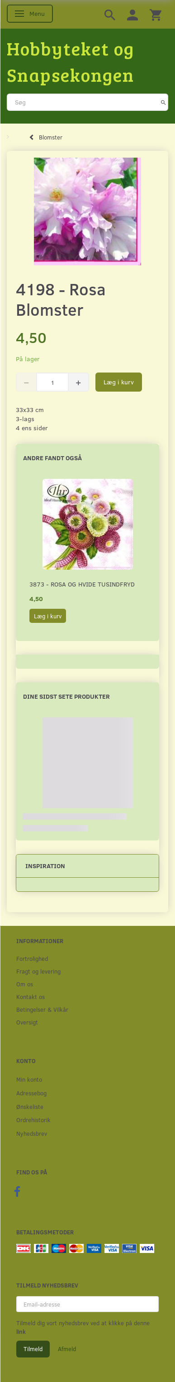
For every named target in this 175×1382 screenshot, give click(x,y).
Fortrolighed (32, 958)
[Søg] (163, 102)
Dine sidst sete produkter (66, 696)
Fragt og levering (38, 971)
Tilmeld (33, 1349)
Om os (24, 984)
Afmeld (67, 1349)
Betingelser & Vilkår (42, 1009)
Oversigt (27, 1022)
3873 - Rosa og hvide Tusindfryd (82, 584)
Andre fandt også (52, 457)
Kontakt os (30, 996)
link (21, 1331)
